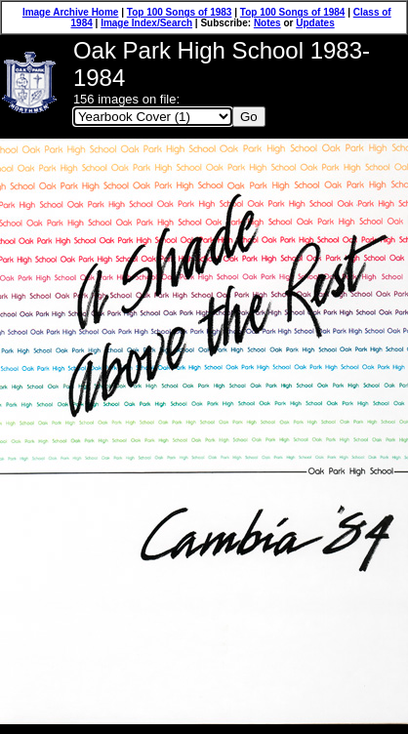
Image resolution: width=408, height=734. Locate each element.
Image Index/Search (146, 23)
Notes (267, 23)
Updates (315, 23)
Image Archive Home (70, 12)
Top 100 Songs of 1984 (293, 12)
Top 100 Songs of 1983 (179, 12)
